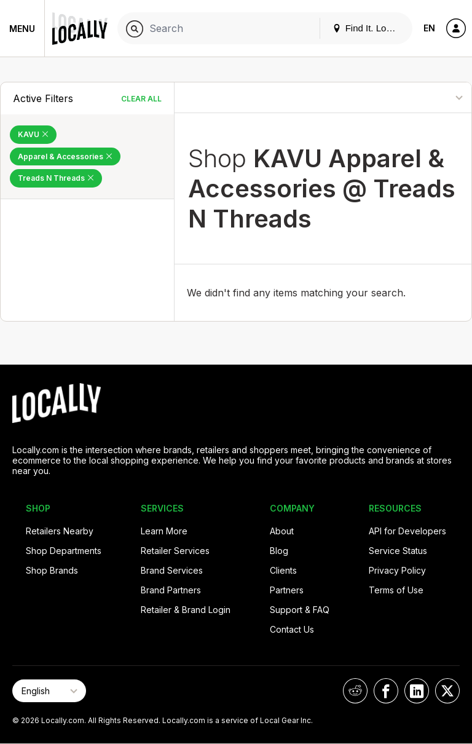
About (282, 531)
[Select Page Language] (49, 690)
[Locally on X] (447, 690)
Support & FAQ (299, 609)
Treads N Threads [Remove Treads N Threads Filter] (56, 178)
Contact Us (292, 629)
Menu (22, 28)
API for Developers (407, 531)
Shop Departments (63, 550)
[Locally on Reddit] (355, 690)
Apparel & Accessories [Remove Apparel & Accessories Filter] (65, 156)
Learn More (164, 531)
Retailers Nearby (59, 531)
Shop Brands (52, 570)
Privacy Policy (397, 570)
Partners (287, 590)
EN (429, 28)
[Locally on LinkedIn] (416, 690)
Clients (283, 570)
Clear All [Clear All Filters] (141, 98)
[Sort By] (419, 97)
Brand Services (172, 570)
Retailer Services (175, 550)
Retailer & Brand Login (185, 609)
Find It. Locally (368, 28)
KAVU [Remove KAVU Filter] (33, 134)
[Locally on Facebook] (386, 690)
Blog (279, 550)
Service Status (398, 550)
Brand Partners (171, 590)
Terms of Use (396, 590)
